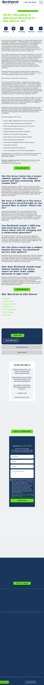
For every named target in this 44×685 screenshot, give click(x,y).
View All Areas (22, 583)
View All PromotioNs (22, 431)
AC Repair (6, 298)
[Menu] (41, 2)
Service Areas (12, 11)
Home (4, 11)
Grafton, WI (22, 393)
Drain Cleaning (7, 306)
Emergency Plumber (9, 304)
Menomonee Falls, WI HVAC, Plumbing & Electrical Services (22, 371)
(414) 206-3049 (30, 682)
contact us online (31, 161)
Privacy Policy (27, 495)
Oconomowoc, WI (22, 397)
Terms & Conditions (17, 496)
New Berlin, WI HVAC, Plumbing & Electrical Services (22, 387)
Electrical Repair (8, 312)
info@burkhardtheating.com (19, 494)
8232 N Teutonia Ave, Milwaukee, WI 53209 (11, 627)
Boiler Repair (7, 315)
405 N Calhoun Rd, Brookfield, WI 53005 (11, 633)
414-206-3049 (20, 161)
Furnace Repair (8, 301)
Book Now (4, 682)
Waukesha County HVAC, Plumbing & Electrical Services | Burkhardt (22, 379)
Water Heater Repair (9, 309)
